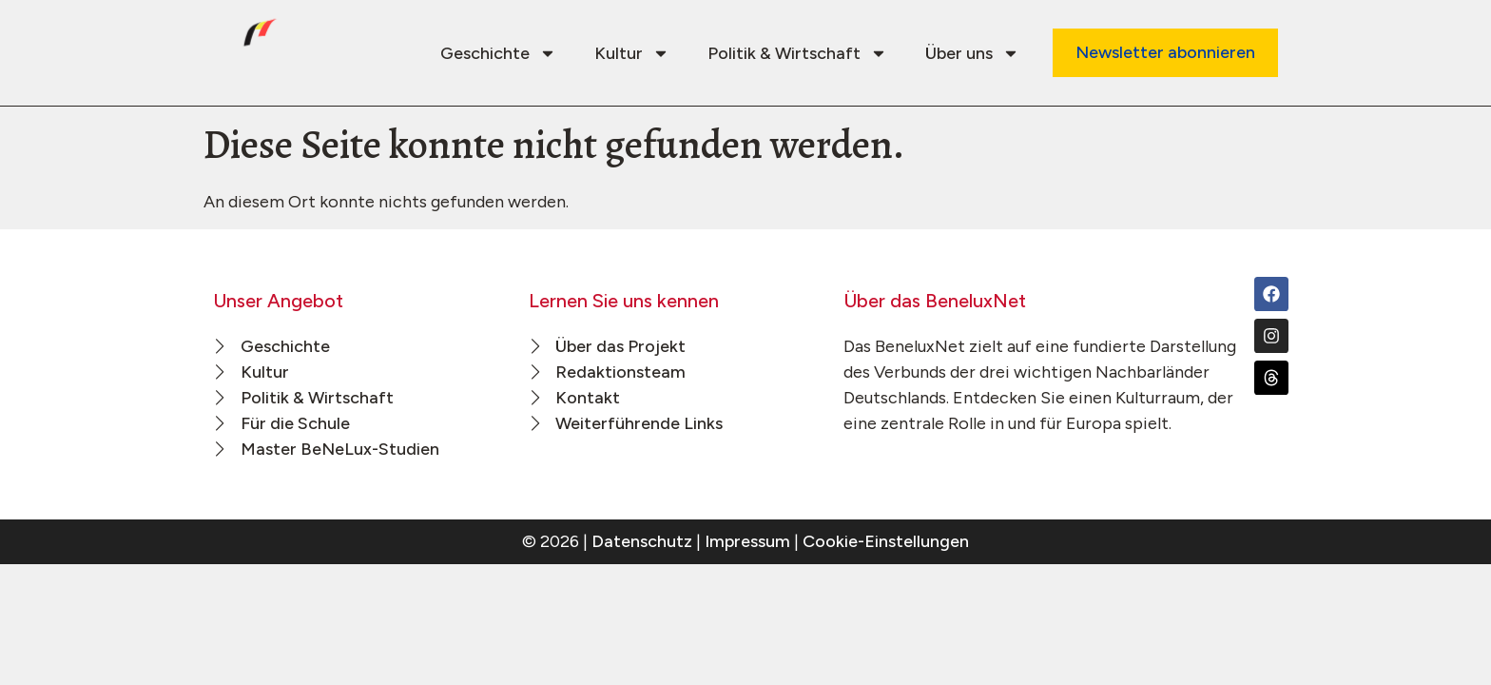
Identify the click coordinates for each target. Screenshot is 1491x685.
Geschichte (498, 53)
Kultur (631, 53)
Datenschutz (641, 541)
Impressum (747, 541)
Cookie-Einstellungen (886, 541)
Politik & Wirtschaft (797, 53)
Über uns (972, 53)
